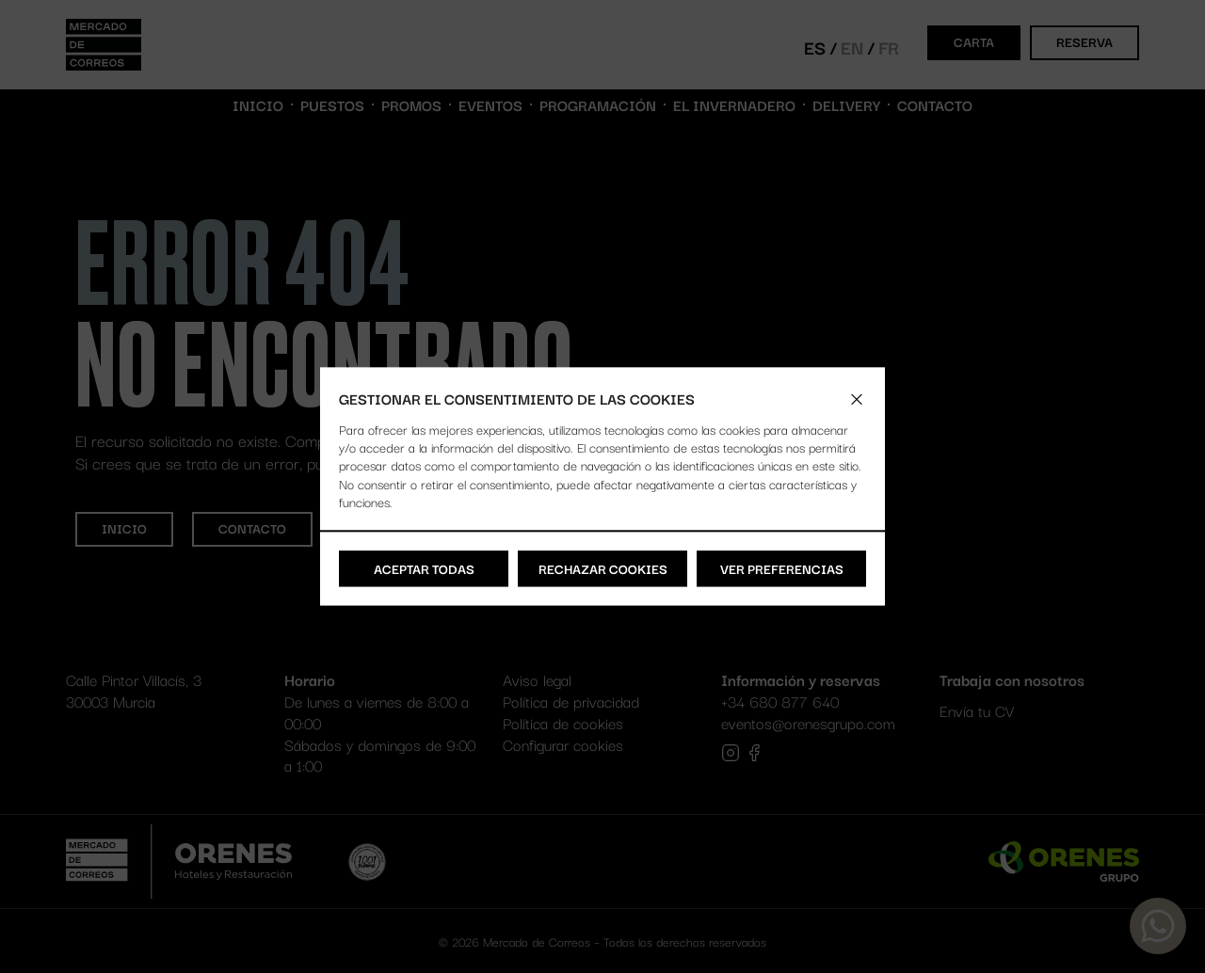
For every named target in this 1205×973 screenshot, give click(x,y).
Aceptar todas (424, 568)
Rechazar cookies (602, 568)
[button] (856, 399)
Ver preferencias (782, 568)
